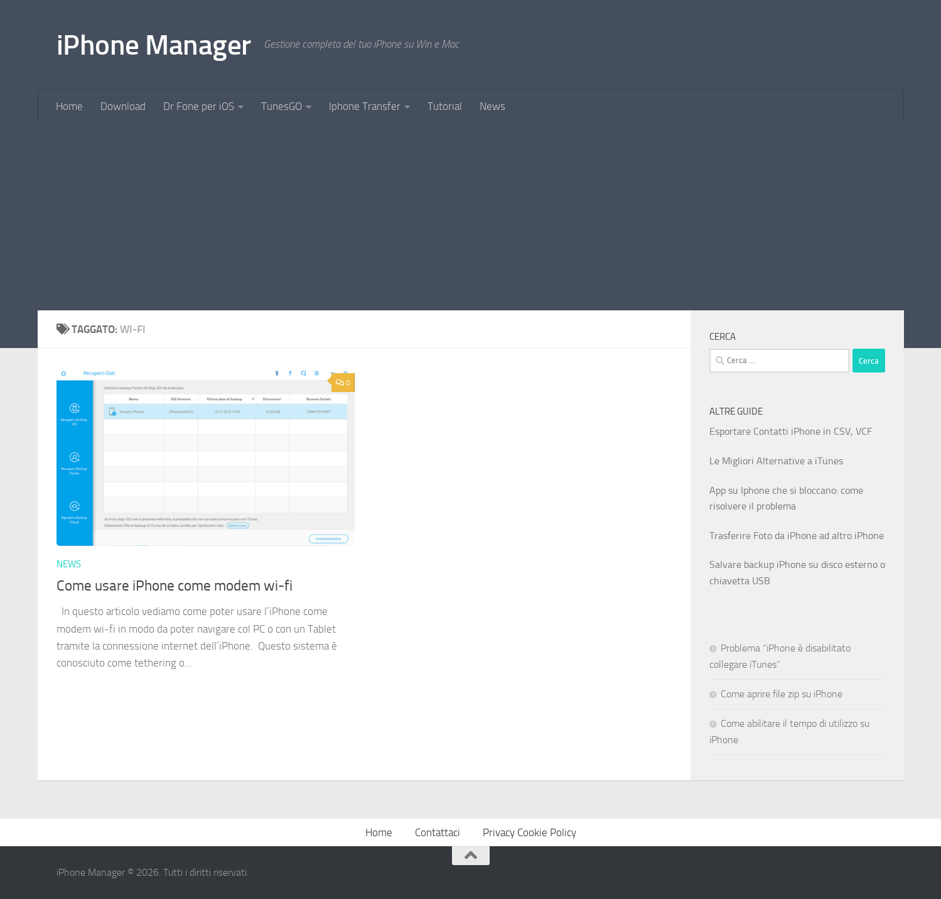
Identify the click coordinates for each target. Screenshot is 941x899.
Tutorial (444, 106)
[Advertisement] (470, 216)
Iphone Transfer (365, 106)
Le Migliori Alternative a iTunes (776, 461)
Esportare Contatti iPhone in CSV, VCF (790, 431)
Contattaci (437, 832)
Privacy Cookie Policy (529, 832)
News (492, 106)
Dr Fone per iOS (198, 106)
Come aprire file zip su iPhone (781, 694)
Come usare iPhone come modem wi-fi (174, 585)
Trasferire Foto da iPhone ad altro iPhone (796, 536)
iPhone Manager (153, 45)
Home (69, 106)
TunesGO (281, 106)
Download (123, 106)
